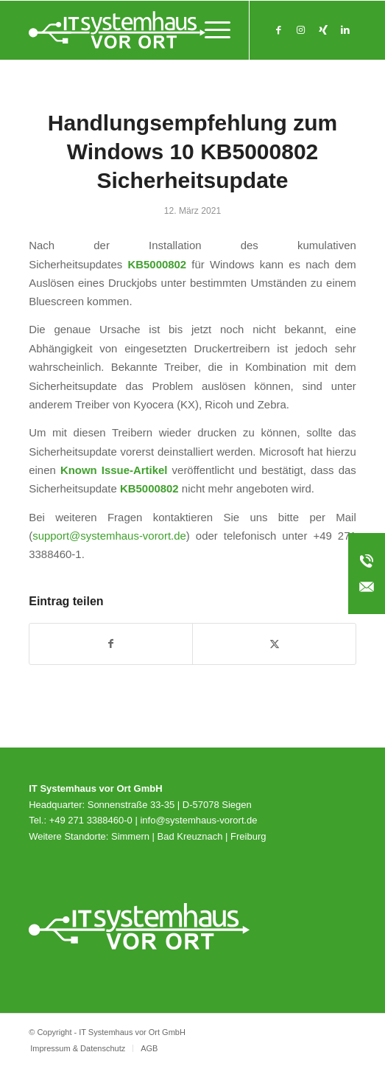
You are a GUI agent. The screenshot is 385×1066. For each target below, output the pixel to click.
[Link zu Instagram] (301, 30)
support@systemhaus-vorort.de (109, 535)
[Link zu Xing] (323, 30)
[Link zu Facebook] (279, 30)
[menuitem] (210, 30)
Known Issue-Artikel (114, 470)
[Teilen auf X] (274, 644)
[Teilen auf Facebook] (110, 644)
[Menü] (210, 30)
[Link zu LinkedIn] (345, 30)
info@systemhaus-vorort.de (198, 820)
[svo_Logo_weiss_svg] (160, 30)
